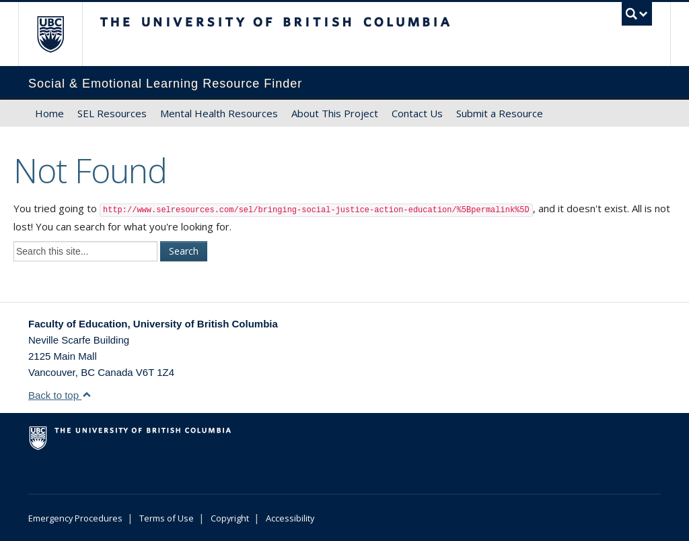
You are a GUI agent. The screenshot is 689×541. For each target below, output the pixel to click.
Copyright (230, 518)
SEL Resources (112, 113)
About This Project (334, 113)
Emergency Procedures (75, 518)
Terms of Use (166, 518)
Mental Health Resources (219, 113)
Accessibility (290, 518)
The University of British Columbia (60, 34)
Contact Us (417, 113)
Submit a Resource (499, 113)
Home (49, 113)
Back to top (60, 395)
